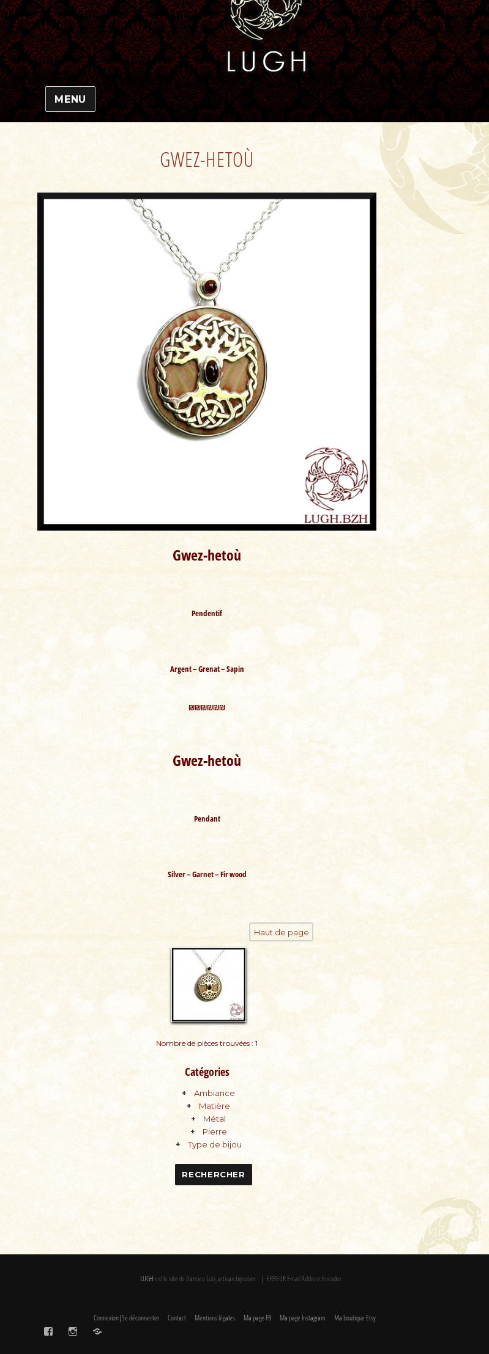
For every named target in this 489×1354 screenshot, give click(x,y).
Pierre (215, 1133)
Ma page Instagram (303, 1319)
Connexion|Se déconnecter (126, 1319)
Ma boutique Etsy (355, 1319)
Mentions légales (215, 1319)
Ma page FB (257, 1319)
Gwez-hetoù (207, 159)
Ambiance (214, 1094)
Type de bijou (215, 1145)
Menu (70, 99)
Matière (214, 1107)
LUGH (147, 1279)
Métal (214, 1120)
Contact (177, 1319)
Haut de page (281, 933)
